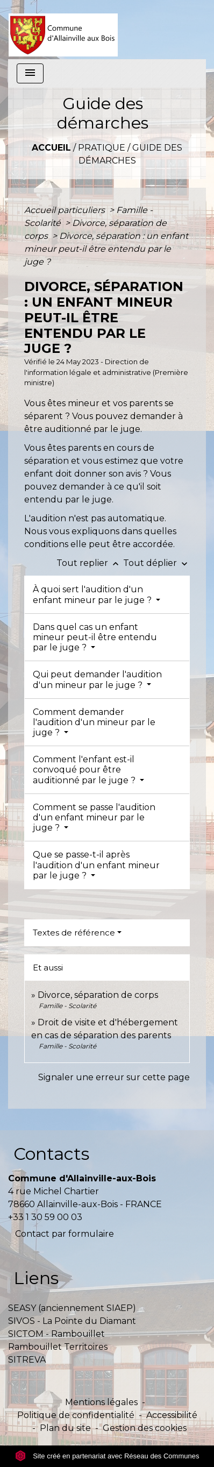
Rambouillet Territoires (58, 1347)
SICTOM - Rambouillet (56, 1334)
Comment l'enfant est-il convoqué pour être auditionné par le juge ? (85, 769)
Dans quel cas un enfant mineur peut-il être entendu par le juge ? (95, 637)
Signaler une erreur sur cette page (114, 1077)
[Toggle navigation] (30, 73)
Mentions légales (101, 1402)
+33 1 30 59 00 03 (45, 1217)
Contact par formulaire (64, 1234)
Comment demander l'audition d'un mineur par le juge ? (94, 722)
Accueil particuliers (65, 210)
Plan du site (65, 1428)
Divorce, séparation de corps (98, 995)
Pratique (101, 148)
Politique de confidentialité (75, 1415)
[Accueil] (63, 29)
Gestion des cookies (145, 1428)
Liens (36, 1277)
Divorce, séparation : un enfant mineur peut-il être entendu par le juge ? (106, 249)
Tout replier (89, 563)
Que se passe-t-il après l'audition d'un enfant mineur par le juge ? (96, 864)
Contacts (51, 1153)
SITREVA (27, 1360)
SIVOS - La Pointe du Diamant (72, 1321)
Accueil (51, 148)
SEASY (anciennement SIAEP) (72, 1308)
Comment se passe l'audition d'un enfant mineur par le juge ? (94, 817)
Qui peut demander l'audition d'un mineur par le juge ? (97, 679)
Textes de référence (74, 932)
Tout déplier (156, 563)
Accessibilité (171, 1415)
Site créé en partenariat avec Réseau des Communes (107, 1456)
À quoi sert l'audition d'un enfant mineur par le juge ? (93, 594)
